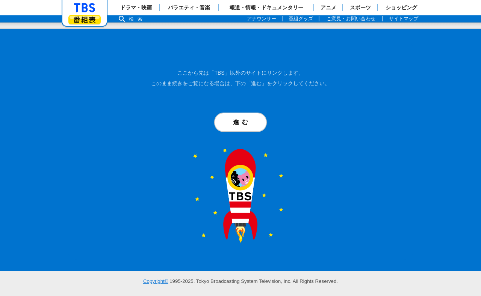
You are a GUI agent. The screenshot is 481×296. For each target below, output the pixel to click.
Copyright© (155, 281)
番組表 (84, 19)
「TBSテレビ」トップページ (84, 8)
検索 (137, 19)
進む (242, 122)
